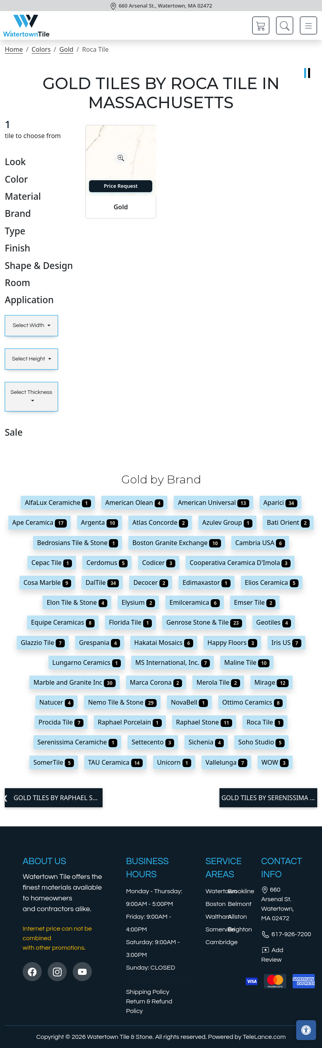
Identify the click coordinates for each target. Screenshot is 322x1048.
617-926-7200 (286, 934)
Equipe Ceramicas (63, 622)
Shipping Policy (147, 992)
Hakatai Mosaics (163, 642)
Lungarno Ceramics (86, 662)
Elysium (138, 602)
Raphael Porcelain (130, 722)
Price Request (121, 185)
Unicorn (174, 762)
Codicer (158, 562)
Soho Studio (261, 742)
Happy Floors (232, 642)
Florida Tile (130, 622)
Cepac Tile (51, 562)
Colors (40, 49)
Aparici (280, 502)
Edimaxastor (206, 582)
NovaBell (189, 702)
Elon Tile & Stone (77, 602)
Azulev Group (227, 522)
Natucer (56, 702)
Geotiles (273, 622)
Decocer (150, 582)
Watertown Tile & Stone (120, 1037)
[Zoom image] (121, 158)
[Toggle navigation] (308, 25)
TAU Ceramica (115, 762)
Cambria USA (260, 542)
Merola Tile (218, 682)
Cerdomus (107, 562)
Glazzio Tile (42, 642)
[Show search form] (284, 25)
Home (14, 49)
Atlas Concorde (160, 522)
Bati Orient (288, 522)
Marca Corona (156, 682)
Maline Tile (247, 662)
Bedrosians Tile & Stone (77, 542)
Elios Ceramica (272, 582)
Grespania (99, 642)
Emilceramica (194, 602)
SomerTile (53, 762)
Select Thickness (31, 392)
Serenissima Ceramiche (77, 742)
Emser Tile (254, 602)
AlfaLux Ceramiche (58, 502)
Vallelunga (226, 762)
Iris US (286, 642)
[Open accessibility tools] (306, 1030)
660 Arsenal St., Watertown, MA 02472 (165, 5)
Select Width (29, 325)
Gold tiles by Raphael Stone (57, 797)
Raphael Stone (204, 722)
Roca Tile (264, 722)
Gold (66, 49)
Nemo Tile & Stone (122, 702)
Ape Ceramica (39, 522)
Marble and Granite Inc (74, 682)
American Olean (134, 502)
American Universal (213, 502)
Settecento (153, 742)
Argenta (99, 522)
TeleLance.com (264, 1037)
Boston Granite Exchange (176, 542)
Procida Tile (61, 722)
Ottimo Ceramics (252, 702)
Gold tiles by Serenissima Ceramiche (269, 797)
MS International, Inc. (172, 662)
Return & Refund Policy (149, 1006)
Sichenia (206, 742)
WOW (275, 762)
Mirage (271, 682)
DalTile (102, 582)
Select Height (29, 359)
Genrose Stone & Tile (204, 622)
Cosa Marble (47, 582)
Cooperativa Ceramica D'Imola (240, 562)
